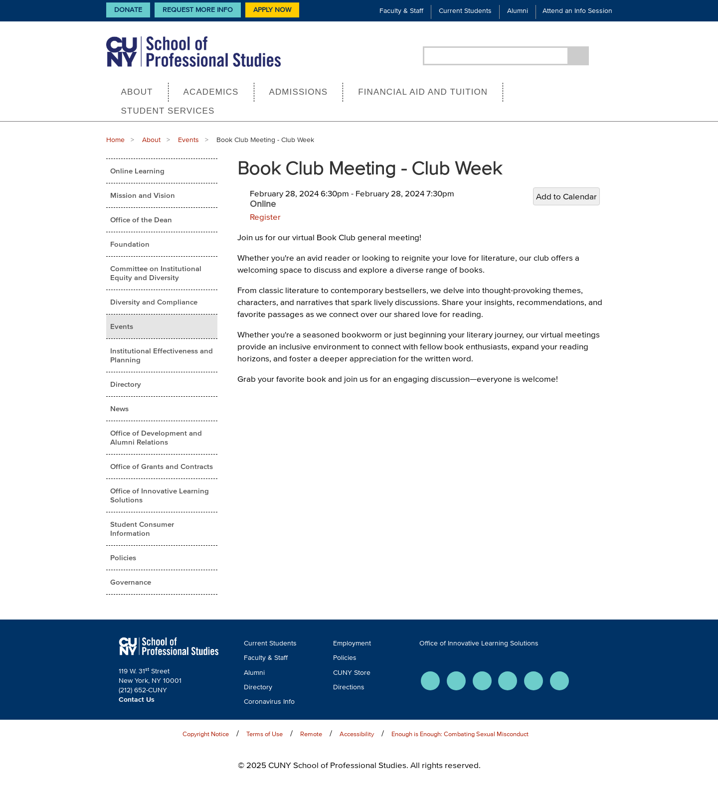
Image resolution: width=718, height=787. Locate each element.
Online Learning (137, 170)
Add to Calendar (566, 196)
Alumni (517, 10)
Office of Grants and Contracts (161, 466)
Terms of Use (264, 734)
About (137, 92)
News (119, 408)
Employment (352, 643)
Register (265, 216)
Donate (128, 9)
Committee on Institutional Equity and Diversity (155, 273)
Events (188, 140)
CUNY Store (351, 672)
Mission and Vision (142, 195)
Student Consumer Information (142, 528)
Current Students (465, 10)
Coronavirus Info (269, 701)
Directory (125, 384)
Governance (130, 582)
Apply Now (272, 9)
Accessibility (357, 734)
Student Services (168, 111)
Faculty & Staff (401, 10)
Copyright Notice (205, 734)
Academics (211, 92)
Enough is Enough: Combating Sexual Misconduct (460, 734)
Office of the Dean (141, 219)
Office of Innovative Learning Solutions (159, 495)
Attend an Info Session (577, 10)
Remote (311, 734)
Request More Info (198, 9)
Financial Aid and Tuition (423, 92)
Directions (348, 687)
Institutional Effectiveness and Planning (161, 355)
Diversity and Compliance (153, 302)
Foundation (130, 244)
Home (115, 140)
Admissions (298, 92)
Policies (123, 557)
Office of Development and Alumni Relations (156, 437)
